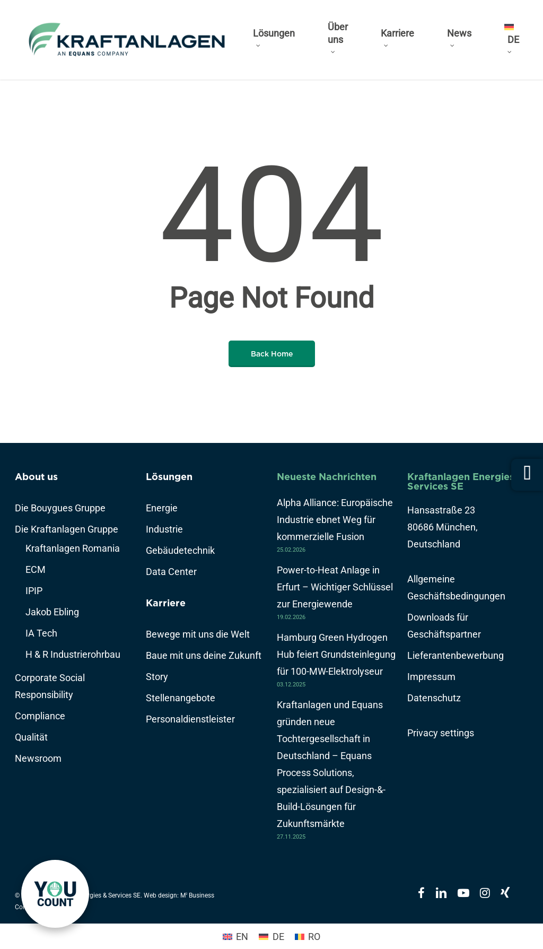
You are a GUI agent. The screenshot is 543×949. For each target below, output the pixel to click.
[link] (55, 894)
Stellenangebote (180, 697)
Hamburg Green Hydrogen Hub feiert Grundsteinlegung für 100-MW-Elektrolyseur (336, 654)
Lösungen (169, 476)
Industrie (164, 529)
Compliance (40, 715)
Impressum (431, 676)
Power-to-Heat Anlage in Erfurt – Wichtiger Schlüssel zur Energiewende (335, 587)
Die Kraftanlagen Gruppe (66, 529)
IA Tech (41, 633)
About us (36, 476)
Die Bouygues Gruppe (60, 507)
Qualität (31, 737)
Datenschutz (434, 697)
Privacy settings (440, 732)
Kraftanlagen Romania (72, 548)
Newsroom (38, 758)
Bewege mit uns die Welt (198, 634)
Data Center (171, 571)
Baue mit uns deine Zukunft (203, 655)
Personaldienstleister (190, 719)
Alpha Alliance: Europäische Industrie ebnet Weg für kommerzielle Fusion (335, 519)
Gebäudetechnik (180, 550)
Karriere (166, 602)
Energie (162, 507)
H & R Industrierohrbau (72, 654)
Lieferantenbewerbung (455, 655)
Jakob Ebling (52, 611)
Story (157, 676)
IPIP (33, 590)
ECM (35, 569)
